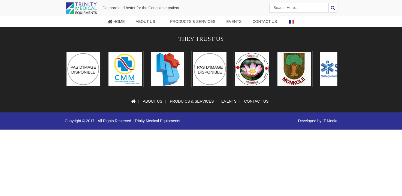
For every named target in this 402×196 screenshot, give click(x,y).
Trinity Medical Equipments (157, 125)
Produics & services (192, 105)
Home (116, 21)
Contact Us (264, 21)
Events (233, 21)
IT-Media (329, 125)
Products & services (192, 21)
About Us (145, 21)
